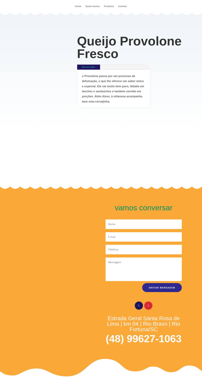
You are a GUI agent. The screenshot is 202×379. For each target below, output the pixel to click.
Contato (122, 6)
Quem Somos (92, 6)
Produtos (109, 6)
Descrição (88, 67)
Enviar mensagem (162, 287)
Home (78, 6)
